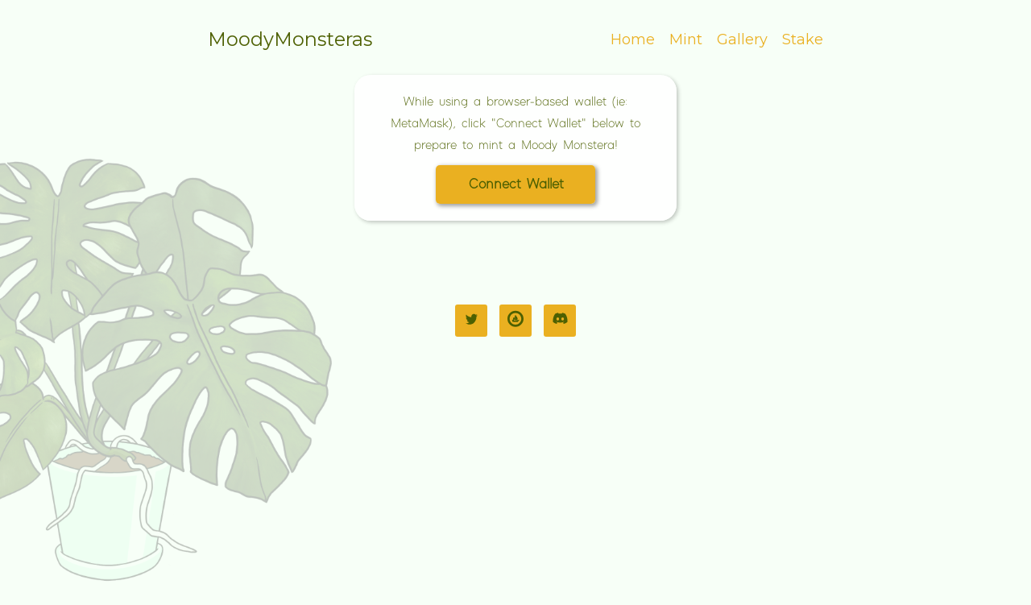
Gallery (742, 39)
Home (633, 39)
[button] (515, 184)
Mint (685, 39)
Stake (802, 39)
